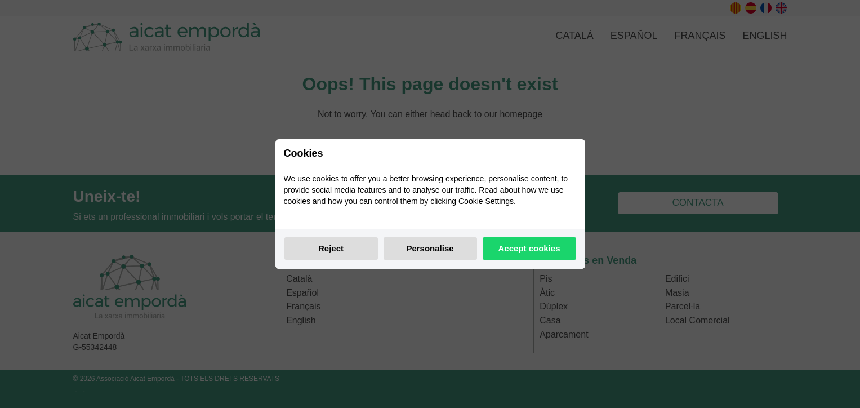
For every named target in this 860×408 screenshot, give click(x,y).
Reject (331, 248)
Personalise (429, 248)
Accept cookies (529, 248)
